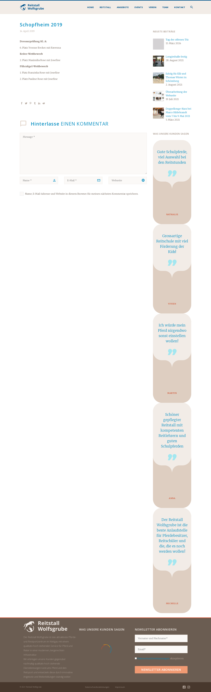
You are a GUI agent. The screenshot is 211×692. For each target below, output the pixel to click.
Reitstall (105, 7)
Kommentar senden (39, 210)
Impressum (120, 687)
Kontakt (179, 7)
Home (90, 7)
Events (139, 7)
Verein (152, 7)
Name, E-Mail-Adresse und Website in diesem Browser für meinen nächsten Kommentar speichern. (81, 193)
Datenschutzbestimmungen (153, 658)
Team (165, 7)
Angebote (123, 7)
